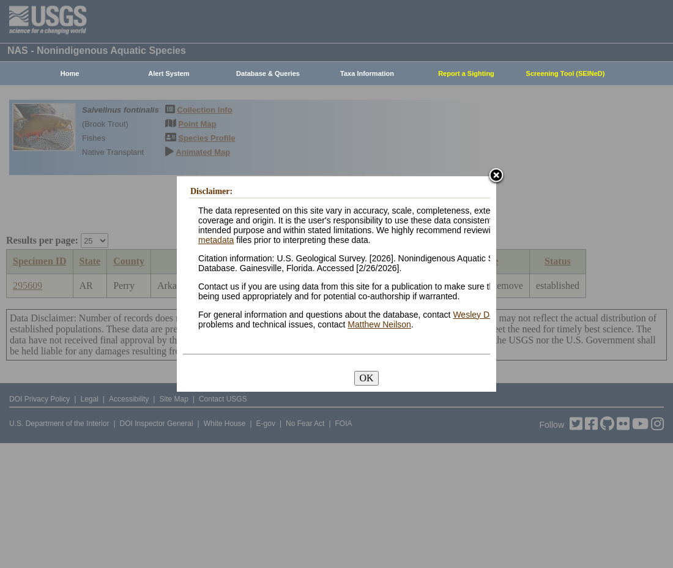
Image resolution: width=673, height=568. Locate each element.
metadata (216, 240)
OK (366, 378)
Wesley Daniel (480, 315)
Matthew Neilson (379, 324)
